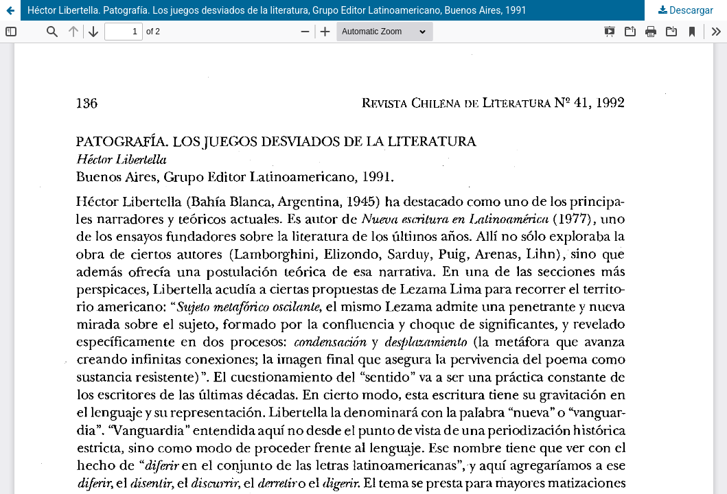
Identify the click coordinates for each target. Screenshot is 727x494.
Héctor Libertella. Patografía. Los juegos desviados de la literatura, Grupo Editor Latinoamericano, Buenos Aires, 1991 (277, 10)
